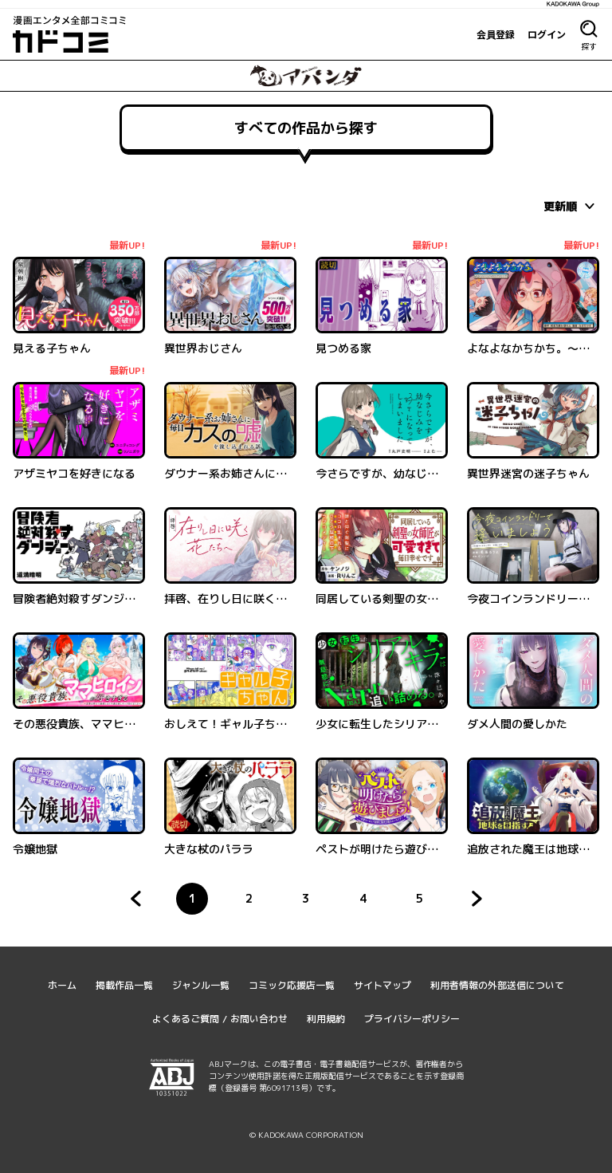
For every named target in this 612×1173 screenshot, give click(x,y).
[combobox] (571, 206)
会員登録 (496, 34)
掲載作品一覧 (124, 985)
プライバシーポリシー (412, 1018)
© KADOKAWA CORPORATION (306, 1134)
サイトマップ (382, 985)
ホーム (62, 985)
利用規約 (326, 1018)
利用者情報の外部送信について (497, 985)
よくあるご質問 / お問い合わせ (220, 1018)
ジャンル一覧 (201, 985)
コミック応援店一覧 (292, 985)
